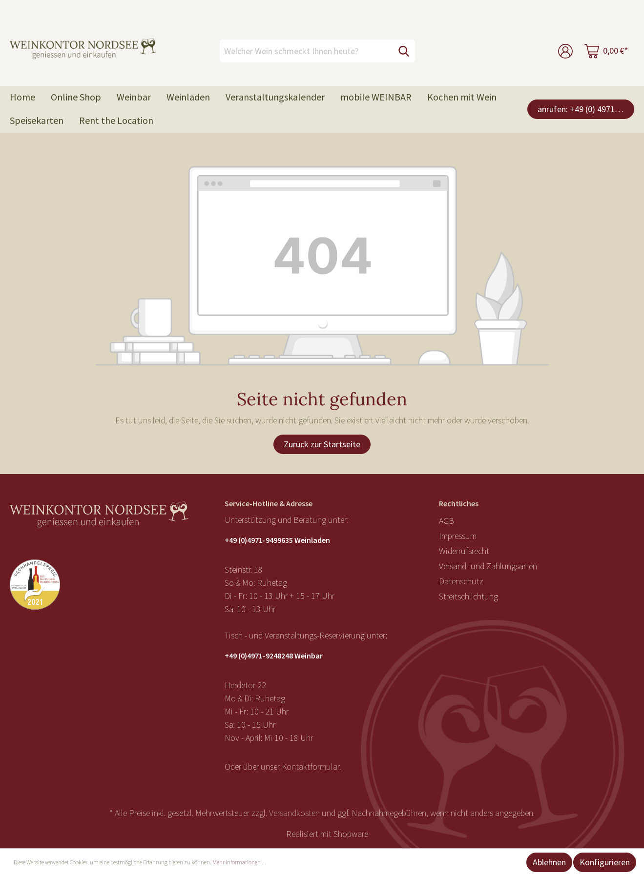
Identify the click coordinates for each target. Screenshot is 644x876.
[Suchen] (404, 51)
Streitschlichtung (468, 596)
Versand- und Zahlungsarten (488, 566)
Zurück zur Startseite (322, 444)
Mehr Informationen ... (239, 862)
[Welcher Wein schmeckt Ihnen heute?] (306, 51)
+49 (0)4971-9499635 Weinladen (277, 540)
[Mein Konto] (565, 51)
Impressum (458, 535)
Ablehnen (549, 862)
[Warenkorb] (606, 51)
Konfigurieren (605, 862)
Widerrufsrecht (464, 551)
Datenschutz (461, 581)
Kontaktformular (310, 766)
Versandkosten (294, 812)
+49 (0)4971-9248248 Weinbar (274, 655)
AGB (446, 520)
